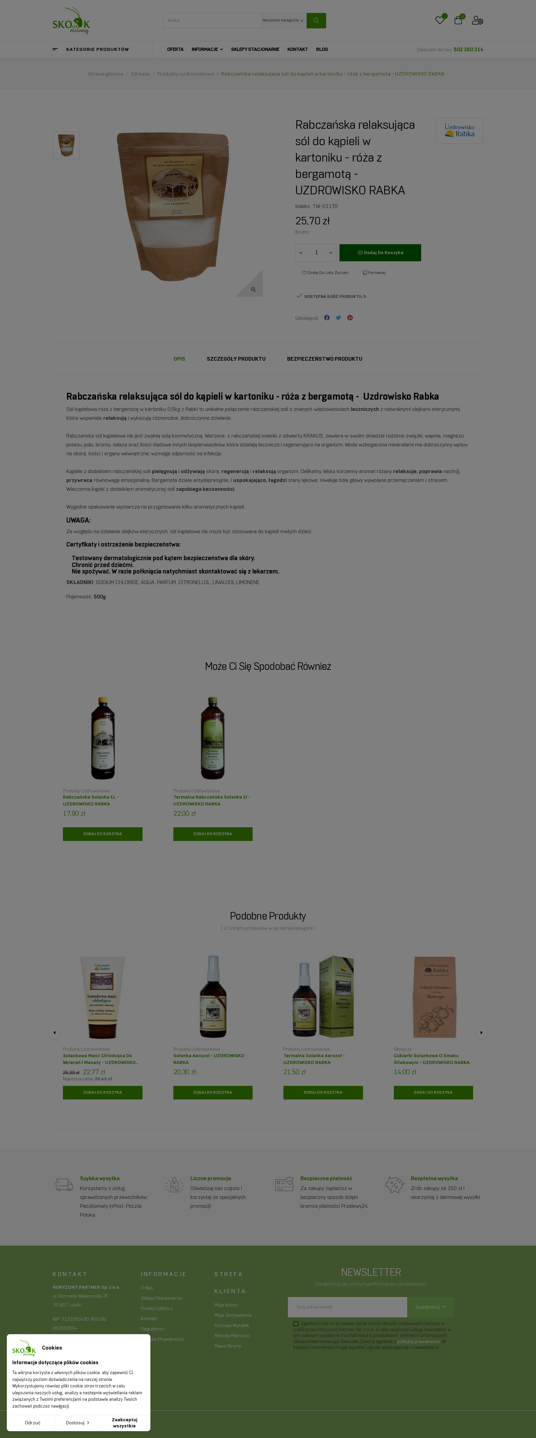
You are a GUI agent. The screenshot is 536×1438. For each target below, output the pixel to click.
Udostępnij (327, 318)
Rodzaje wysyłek (231, 1326)
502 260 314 (468, 49)
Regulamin (152, 1329)
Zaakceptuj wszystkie (124, 1423)
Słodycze (403, 1050)
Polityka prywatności (162, 1339)
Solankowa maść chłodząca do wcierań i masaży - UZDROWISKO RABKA (99, 1061)
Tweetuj (338, 318)
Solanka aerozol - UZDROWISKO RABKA (208, 1059)
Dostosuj (78, 1422)
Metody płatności (232, 1336)
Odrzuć (32, 1423)
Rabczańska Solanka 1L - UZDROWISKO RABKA (91, 800)
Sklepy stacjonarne (161, 1298)
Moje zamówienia (233, 1315)
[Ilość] (316, 252)
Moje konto (226, 1305)
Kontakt (149, 1319)
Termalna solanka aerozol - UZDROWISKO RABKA (314, 1059)
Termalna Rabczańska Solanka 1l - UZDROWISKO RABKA (211, 800)
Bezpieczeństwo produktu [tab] (324, 359)
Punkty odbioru (157, 1308)
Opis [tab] (179, 359)
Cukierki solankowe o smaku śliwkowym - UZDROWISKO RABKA (432, 1059)
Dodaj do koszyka (380, 252)
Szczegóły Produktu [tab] (236, 359)
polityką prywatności (418, 1342)
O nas (147, 1288)
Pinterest (350, 318)
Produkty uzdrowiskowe (86, 791)
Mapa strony (227, 1346)
